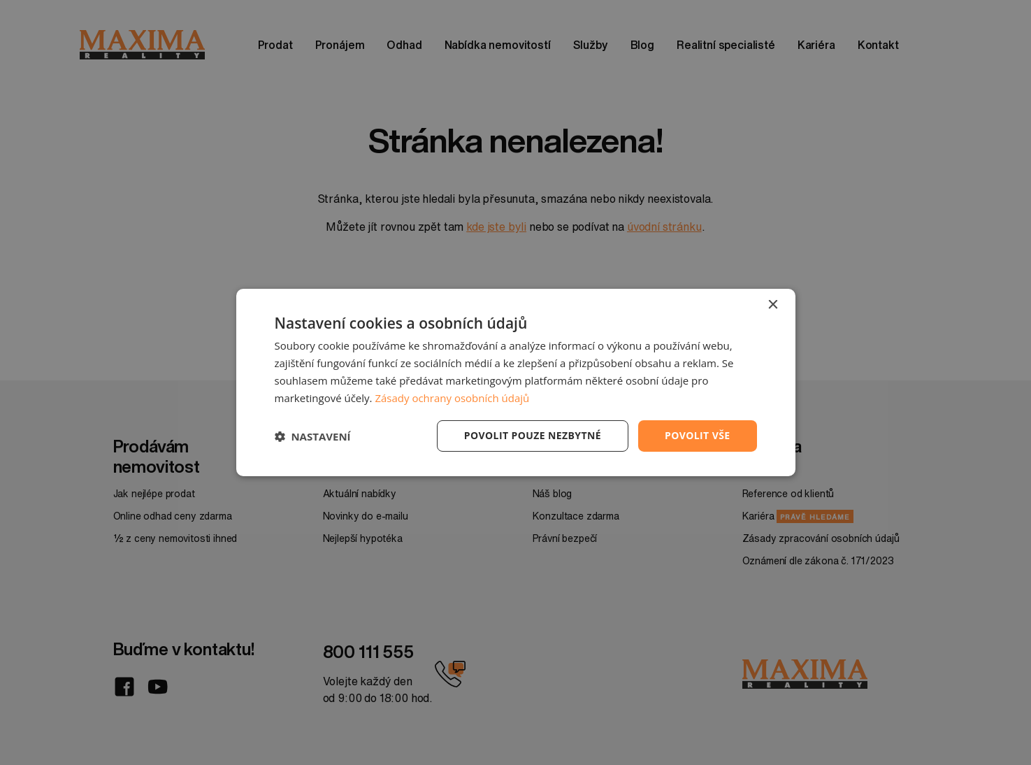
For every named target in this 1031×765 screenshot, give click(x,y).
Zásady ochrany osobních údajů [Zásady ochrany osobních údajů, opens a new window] (452, 398)
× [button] (772, 305)
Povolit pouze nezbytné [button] (532, 435)
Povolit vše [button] (697, 435)
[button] (313, 436)
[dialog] (515, 382)
